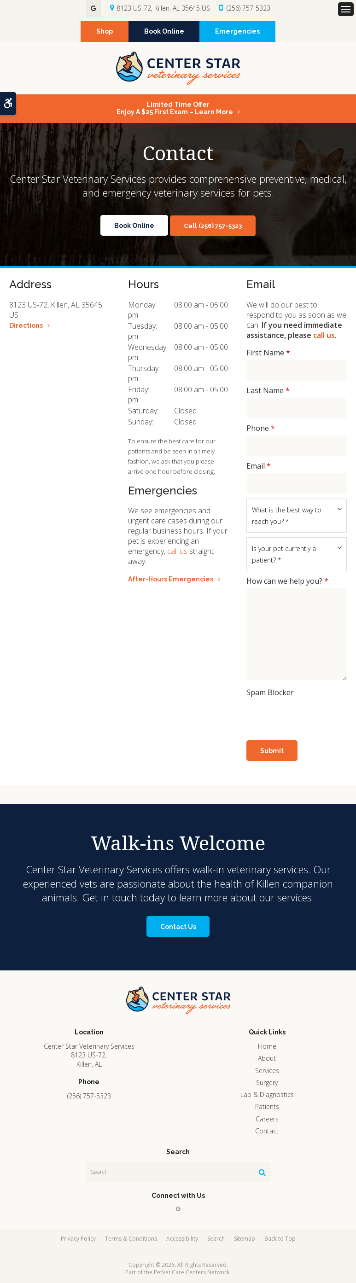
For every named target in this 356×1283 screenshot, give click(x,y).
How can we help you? (287, 581)
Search (216, 1238)
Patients (267, 1106)
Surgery (267, 1082)
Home (267, 1046)
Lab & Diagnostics (267, 1094)
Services (267, 1070)
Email (258, 466)
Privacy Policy (78, 1238)
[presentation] (300, 713)
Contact (267, 1130)
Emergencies (238, 31)
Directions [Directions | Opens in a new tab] (26, 325)
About (267, 1058)
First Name (268, 353)
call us (177, 551)
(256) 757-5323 (248, 8)
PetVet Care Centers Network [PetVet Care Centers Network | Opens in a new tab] (191, 1272)
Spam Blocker (270, 692)
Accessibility (182, 1238)
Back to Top (280, 1238)
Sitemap (244, 1238)
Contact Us (178, 926)
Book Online (164, 31)
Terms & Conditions (131, 1238)
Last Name (268, 390)
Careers (267, 1119)
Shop (104, 31)
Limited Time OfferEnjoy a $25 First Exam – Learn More (175, 108)
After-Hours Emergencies (170, 579)
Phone (260, 428)
